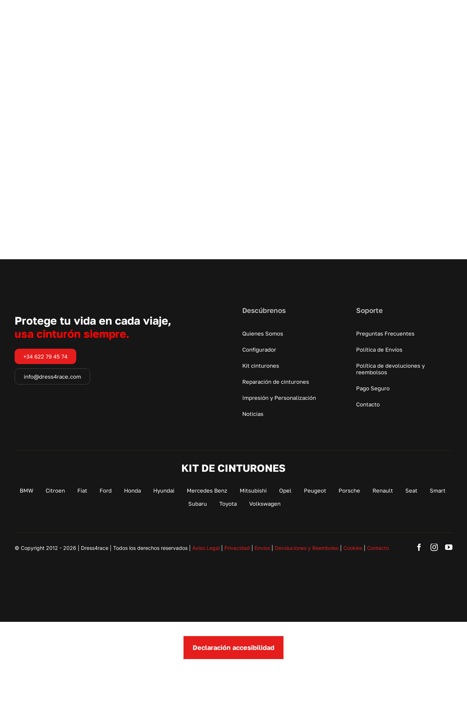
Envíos (262, 548)
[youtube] (448, 547)
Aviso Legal (206, 548)
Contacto (378, 548)
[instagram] (434, 547)
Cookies (352, 548)
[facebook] (419, 547)
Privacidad (237, 548)
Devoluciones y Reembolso (307, 548)
